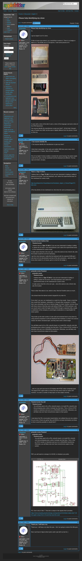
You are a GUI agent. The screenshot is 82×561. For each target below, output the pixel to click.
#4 (78, 239)
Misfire (8, 24)
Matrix (8, 20)
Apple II (34, 14)
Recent (15, 11)
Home (5, 11)
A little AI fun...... (10, 80)
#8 (78, 522)
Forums (10, 11)
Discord (9, 22)
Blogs (6, 165)
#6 (78, 400)
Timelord (22, 172)
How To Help (61, 11)
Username (7, 46)
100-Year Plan (69, 11)
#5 (78, 269)
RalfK (21, 142)
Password (7, 50)
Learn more (7, 32)
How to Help (10, 204)
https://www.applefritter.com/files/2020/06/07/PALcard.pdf (55, 482)
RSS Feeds (8, 170)
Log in (20, 22)
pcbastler (22, 28)
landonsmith (7, 127)
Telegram (9, 30)
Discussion (27, 14)
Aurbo (5, 152)
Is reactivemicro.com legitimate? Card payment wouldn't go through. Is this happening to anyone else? (9, 120)
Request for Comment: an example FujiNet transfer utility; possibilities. (10, 90)
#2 (78, 139)
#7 (78, 430)
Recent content (9, 39)
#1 (78, 26)
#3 (78, 169)
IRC (8, 19)
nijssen (6, 133)
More (15, 107)
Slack (8, 28)
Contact (77, 11)
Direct (6, 66)
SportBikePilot (7, 158)
